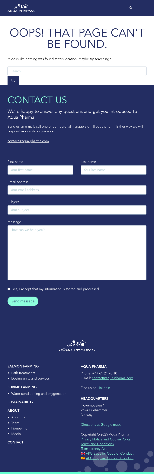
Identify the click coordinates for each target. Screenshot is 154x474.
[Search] (13, 80)
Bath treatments (23, 373)
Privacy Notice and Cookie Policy (106, 439)
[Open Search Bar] (131, 8)
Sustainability (21, 402)
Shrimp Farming (22, 387)
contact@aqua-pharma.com (28, 141)
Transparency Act (94, 448)
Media (16, 434)
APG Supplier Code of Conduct (109, 453)
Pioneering (19, 428)
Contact (15, 442)
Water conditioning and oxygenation (38, 393)
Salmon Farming (23, 366)
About (13, 410)
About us (18, 417)
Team (15, 423)
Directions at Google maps (101, 424)
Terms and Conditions (97, 444)
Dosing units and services (30, 378)
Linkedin (104, 388)
